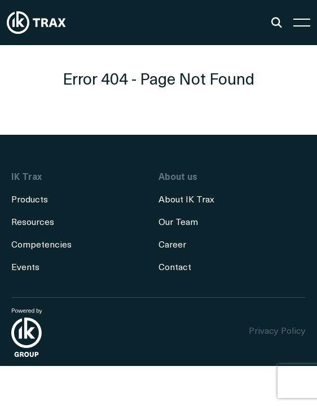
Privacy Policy (277, 331)
